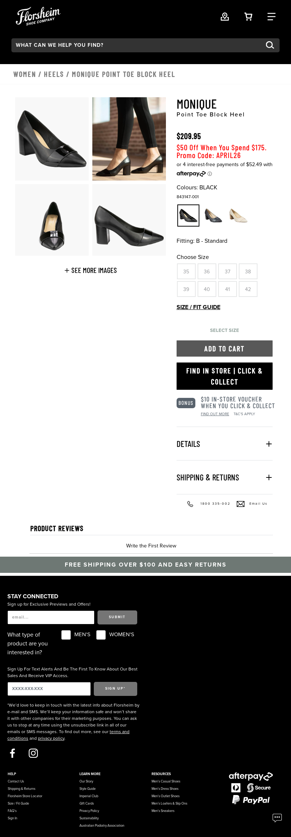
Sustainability (89, 818)
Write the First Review (151, 546)
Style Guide (87, 789)
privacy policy (51, 738)
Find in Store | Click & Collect (224, 376)
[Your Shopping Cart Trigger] (248, 16)
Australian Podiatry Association (101, 826)
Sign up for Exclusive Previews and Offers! (49, 604)
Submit (117, 617)
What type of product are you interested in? (27, 643)
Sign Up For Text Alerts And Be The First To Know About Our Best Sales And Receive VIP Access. (72, 672)
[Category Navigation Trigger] (271, 16)
